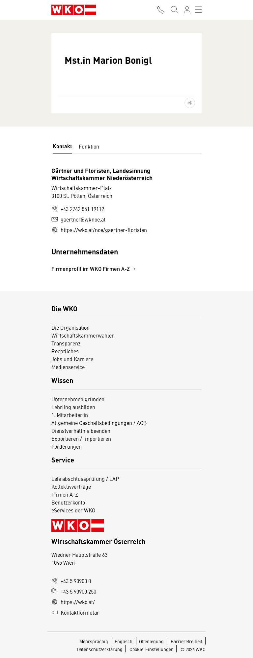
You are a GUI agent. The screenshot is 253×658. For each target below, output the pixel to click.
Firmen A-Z (64, 494)
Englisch (124, 641)
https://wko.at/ (73, 601)
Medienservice (68, 366)
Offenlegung (151, 641)
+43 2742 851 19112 (77, 208)
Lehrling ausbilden (73, 407)
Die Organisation (70, 327)
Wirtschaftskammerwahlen (83, 335)
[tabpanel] (126, 220)
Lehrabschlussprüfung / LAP (85, 478)
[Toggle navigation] (198, 10)
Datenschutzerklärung (100, 649)
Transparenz (65, 343)
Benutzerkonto (68, 502)
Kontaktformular (75, 612)
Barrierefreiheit (187, 641)
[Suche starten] (174, 9)
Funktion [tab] (89, 146)
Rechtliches (65, 351)
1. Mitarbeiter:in (69, 414)
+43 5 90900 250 (73, 591)
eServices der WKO (73, 510)
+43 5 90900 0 (71, 580)
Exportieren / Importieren (81, 438)
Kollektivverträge (71, 486)
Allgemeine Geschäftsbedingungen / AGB (99, 422)
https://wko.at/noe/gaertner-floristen (99, 229)
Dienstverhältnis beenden (80, 430)
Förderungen (66, 446)
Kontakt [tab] (62, 146)
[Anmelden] (187, 10)
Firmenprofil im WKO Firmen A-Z (94, 268)
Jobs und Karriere (72, 359)
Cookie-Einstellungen (151, 649)
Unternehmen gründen (77, 399)
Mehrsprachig (94, 641)
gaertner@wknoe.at (78, 219)
